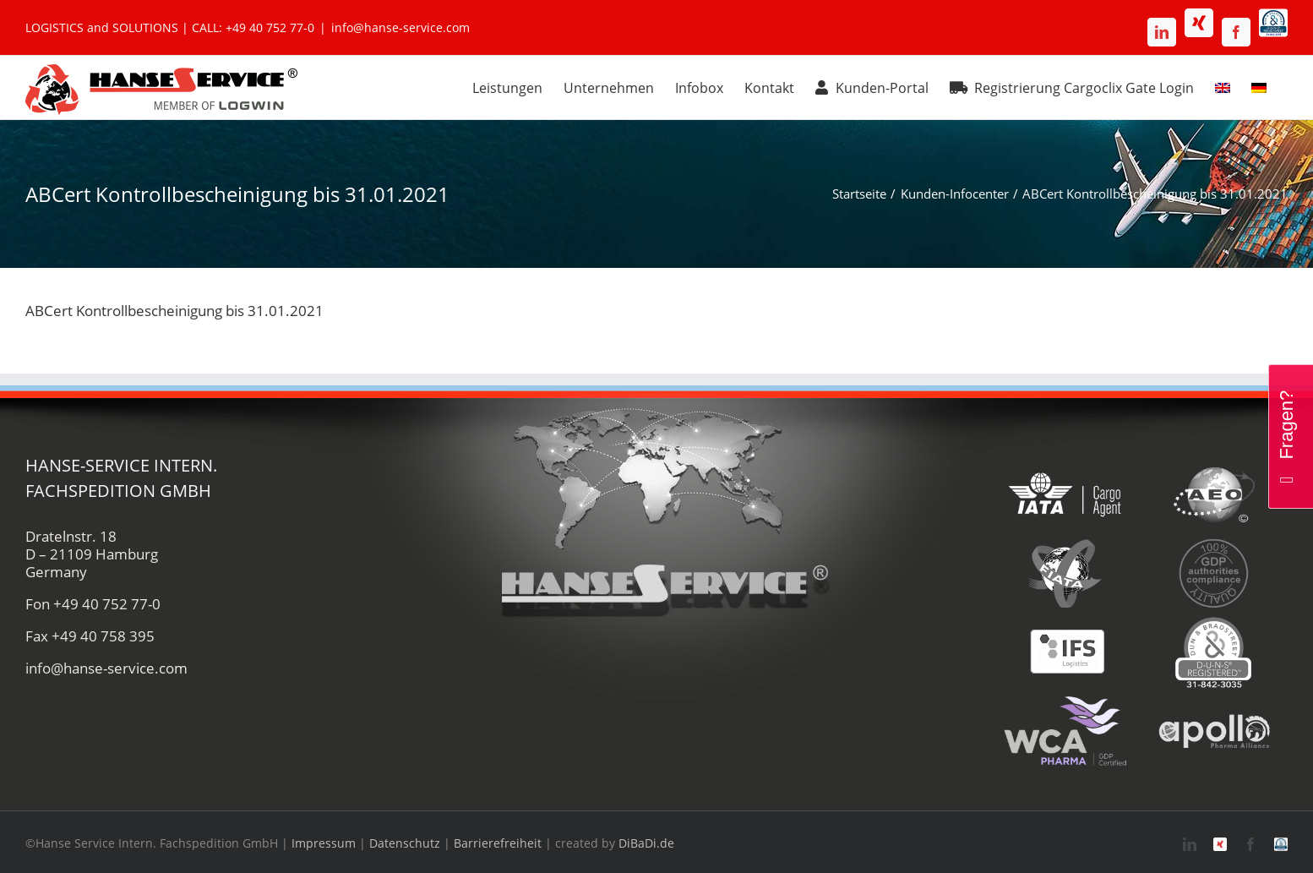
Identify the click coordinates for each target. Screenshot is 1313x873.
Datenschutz (404, 843)
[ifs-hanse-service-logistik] (1065, 621)
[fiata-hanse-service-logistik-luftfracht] (1065, 543)
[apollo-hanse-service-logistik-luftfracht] (1214, 701)
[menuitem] (1222, 85)
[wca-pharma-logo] (1065, 701)
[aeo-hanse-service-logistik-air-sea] (1214, 464)
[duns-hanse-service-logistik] (1214, 621)
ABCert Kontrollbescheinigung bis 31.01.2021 (174, 310)
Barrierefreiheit (498, 843)
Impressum (323, 843)
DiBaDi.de (646, 843)
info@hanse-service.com (400, 27)
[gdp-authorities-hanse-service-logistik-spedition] (1214, 543)
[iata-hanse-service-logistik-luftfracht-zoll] (1065, 464)
